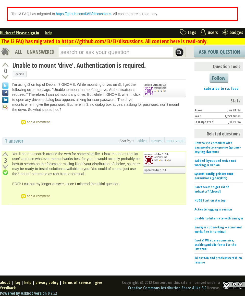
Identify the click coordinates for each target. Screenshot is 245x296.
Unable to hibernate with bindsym (218, 218)
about (5, 282)
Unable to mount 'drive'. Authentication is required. (79, 65)
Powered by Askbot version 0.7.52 (28, 293)
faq (17, 282)
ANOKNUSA (160, 157)
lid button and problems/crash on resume (218, 260)
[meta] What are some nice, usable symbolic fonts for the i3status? (215, 244)
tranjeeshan (160, 88)
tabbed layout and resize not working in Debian (215, 162)
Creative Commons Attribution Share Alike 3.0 (167, 288)
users (213, 32)
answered (156, 154)
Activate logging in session (213, 209)
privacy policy (46, 282)
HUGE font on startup (210, 200)
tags (192, 32)
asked (155, 85)
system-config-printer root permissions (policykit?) (213, 175)
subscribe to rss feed (221, 88)
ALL (18, 51)
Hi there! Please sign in (19, 33)
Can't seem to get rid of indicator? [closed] (211, 189)
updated (155, 170)
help (48, 33)
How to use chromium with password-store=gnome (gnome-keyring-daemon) (217, 147)
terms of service (77, 282)
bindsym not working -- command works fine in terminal (218, 229)
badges (236, 32)
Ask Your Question (219, 51)
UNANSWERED (40, 51)
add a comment (38, 122)
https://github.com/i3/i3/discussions (83, 14)
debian (20, 74)
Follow (218, 78)
